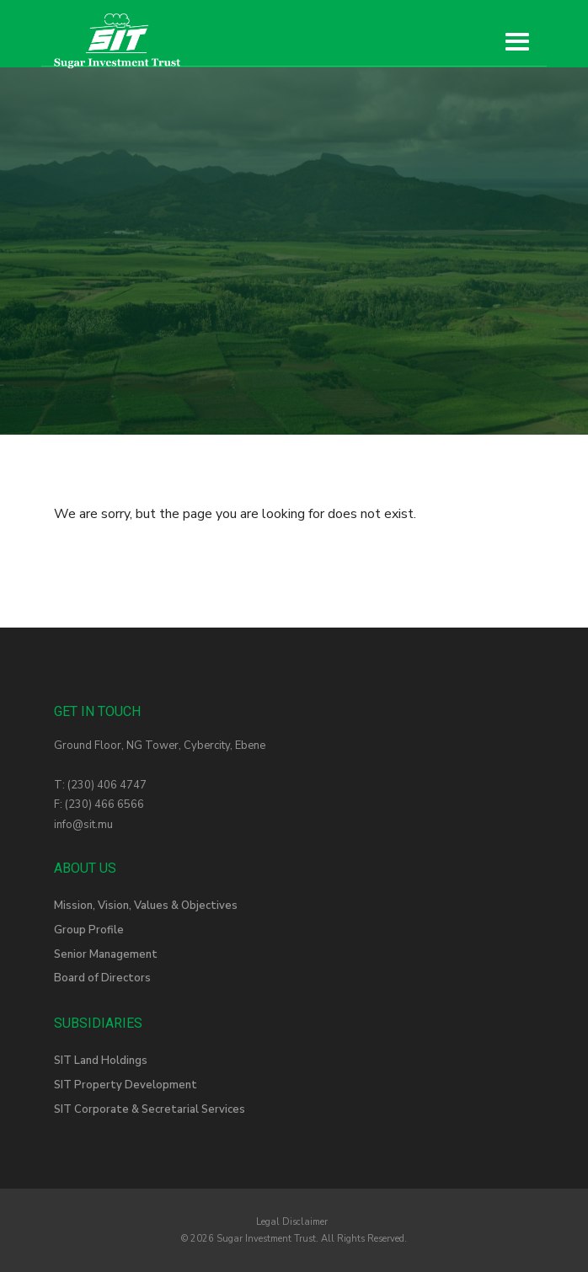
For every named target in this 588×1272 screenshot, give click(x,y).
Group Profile (89, 930)
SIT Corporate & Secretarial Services (149, 1109)
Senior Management (106, 954)
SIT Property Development (125, 1085)
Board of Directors (102, 978)
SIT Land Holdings (100, 1060)
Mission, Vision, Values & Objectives (146, 905)
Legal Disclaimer (292, 1222)
